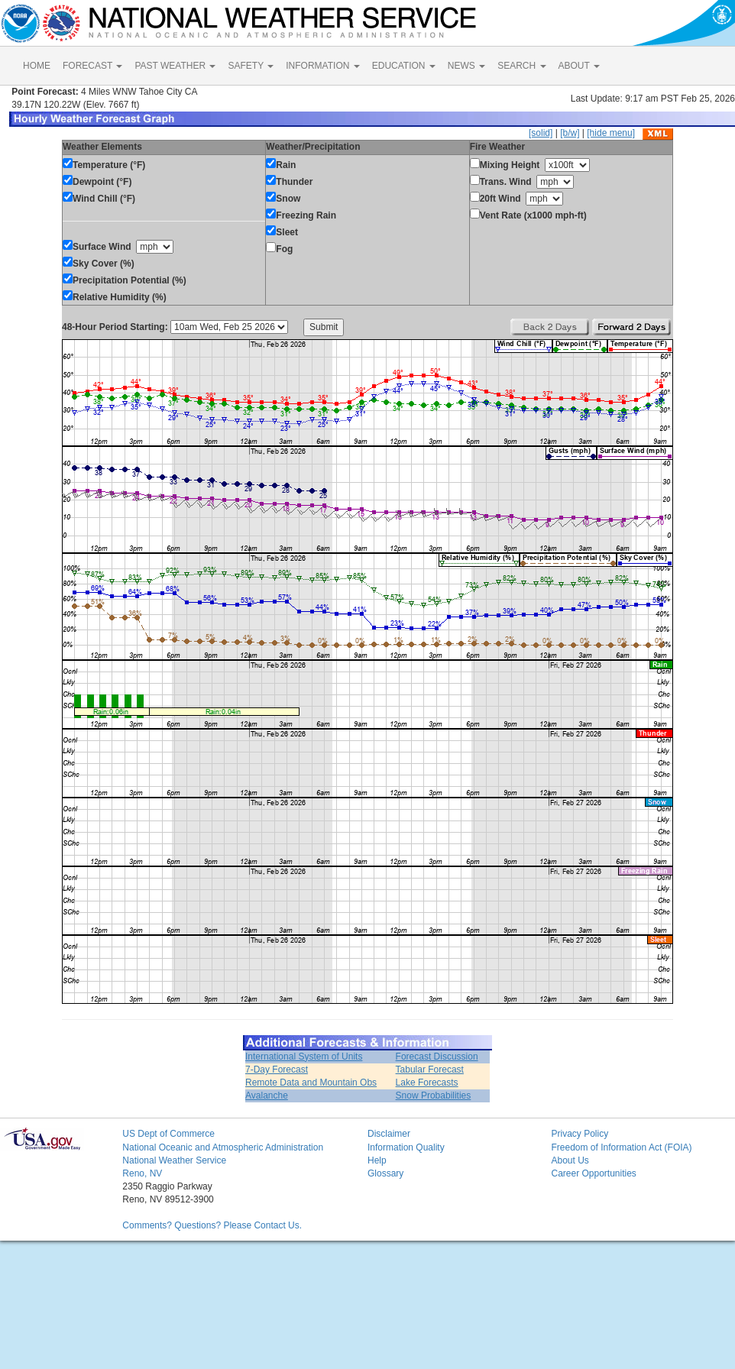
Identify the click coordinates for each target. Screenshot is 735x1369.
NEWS (466, 65)
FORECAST (92, 65)
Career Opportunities (593, 1173)
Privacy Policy (579, 1133)
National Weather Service (174, 1160)
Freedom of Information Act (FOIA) (621, 1147)
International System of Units (303, 1056)
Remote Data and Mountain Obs (311, 1082)
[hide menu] (611, 133)
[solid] (540, 133)
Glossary (385, 1173)
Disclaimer (389, 1133)
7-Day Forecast (276, 1069)
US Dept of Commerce (168, 1133)
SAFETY (251, 65)
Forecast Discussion (437, 1056)
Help (377, 1160)
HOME (36, 65)
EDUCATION (403, 65)
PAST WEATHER (174, 65)
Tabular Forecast (430, 1069)
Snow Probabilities (433, 1095)
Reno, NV (142, 1173)
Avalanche (266, 1095)
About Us (569, 1160)
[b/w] (569, 133)
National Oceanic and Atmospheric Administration (222, 1147)
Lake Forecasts (427, 1082)
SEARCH (521, 65)
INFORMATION (322, 65)
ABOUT (579, 65)
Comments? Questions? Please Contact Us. (212, 1225)
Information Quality (406, 1147)
